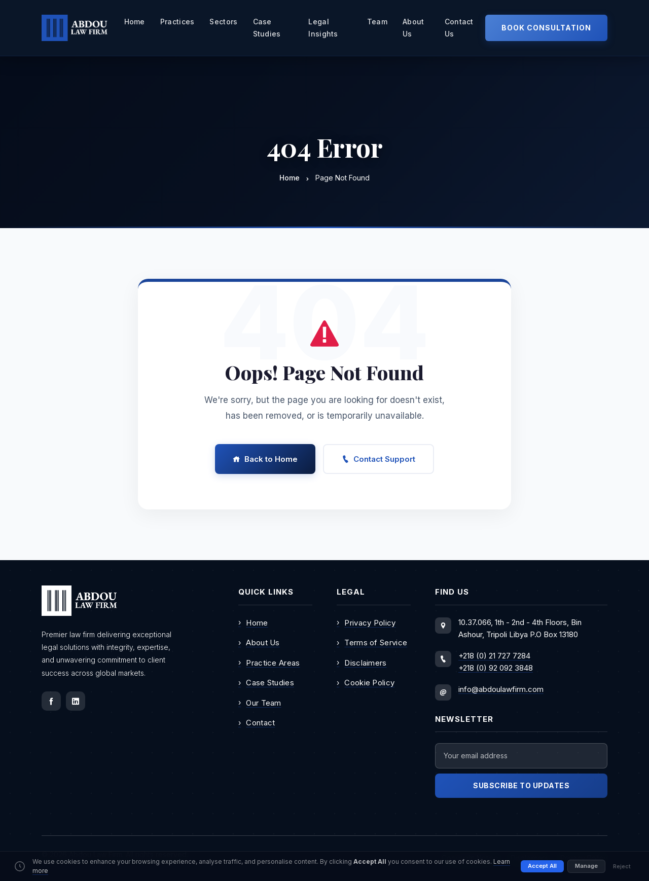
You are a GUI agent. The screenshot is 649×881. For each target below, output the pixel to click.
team (377, 21)
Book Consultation (546, 27)
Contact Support (378, 459)
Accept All (542, 868)
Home (134, 21)
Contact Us (459, 27)
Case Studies (267, 27)
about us (413, 27)
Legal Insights (323, 27)
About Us (259, 643)
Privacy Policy (366, 622)
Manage (586, 868)
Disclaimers (362, 662)
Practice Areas (269, 662)
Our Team (259, 702)
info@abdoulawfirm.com (501, 689)
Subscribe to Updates (521, 785)
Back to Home (265, 459)
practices (177, 21)
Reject (622, 868)
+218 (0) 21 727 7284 (494, 655)
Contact (256, 723)
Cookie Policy (365, 683)
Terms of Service (372, 643)
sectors (223, 21)
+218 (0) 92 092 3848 (495, 668)
